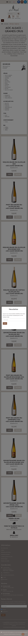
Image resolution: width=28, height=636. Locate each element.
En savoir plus (18, 634)
